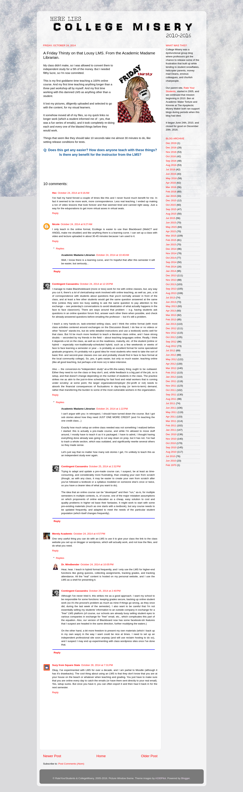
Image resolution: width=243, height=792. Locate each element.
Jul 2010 (170, 456)
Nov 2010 (171, 438)
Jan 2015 (171, 244)
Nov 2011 (171, 385)
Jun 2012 (171, 355)
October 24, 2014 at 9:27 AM (76, 224)
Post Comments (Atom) (71, 763)
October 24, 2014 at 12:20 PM (96, 284)
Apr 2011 (171, 416)
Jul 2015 (170, 218)
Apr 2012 (171, 363)
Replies (60, 248)
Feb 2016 (171, 191)
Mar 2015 (171, 235)
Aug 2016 (171, 165)
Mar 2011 (171, 421)
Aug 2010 (171, 451)
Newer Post (52, 756)
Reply (55, 213)
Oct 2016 (171, 156)
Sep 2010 (171, 447)
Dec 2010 (171, 434)
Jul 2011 (170, 403)
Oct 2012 (171, 337)
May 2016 (171, 178)
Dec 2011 (171, 381)
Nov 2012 (171, 332)
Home (101, 756)
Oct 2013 (171, 284)
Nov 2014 (171, 253)
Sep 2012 (171, 341)
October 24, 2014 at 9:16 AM (73, 193)
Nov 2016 (171, 152)
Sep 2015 (171, 209)
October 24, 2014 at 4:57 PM (89, 533)
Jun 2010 (171, 460)
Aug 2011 (171, 399)
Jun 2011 (171, 407)
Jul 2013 (170, 297)
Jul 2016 (170, 169)
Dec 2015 (171, 200)
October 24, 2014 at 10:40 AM (112, 255)
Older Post (149, 756)
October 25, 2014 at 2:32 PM (104, 466)
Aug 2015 (171, 213)
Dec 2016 (171, 147)
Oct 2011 (171, 390)
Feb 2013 (171, 319)
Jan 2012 (171, 376)
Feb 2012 (171, 372)
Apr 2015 (171, 231)
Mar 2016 (171, 187)
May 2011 (171, 412)
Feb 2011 (171, 425)
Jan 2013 (171, 324)
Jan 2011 (171, 430)
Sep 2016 (171, 160)
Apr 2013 (171, 310)
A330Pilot (160, 778)
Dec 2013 (171, 275)
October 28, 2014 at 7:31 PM (97, 665)
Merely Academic (62, 533)
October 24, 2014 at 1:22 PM (112, 408)
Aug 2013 (171, 293)
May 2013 (171, 306)
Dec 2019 (171, 143)
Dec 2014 (171, 249)
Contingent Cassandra (65, 284)
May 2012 (171, 359)
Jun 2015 (171, 222)
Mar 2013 (171, 315)
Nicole (56, 224)
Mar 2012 (171, 368)
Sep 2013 (171, 288)
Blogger (185, 778)
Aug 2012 (171, 346)
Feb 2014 (171, 266)
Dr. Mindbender (70, 564)
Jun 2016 (171, 174)
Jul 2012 (170, 350)
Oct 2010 (171, 443)
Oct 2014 (171, 257)
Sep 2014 (171, 262)
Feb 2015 (171, 240)
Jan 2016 (171, 196)
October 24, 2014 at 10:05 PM (96, 564)
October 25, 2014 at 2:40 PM (104, 590)
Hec (54, 193)
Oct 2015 (171, 204)
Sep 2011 (171, 394)
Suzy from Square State (66, 665)
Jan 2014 (171, 271)
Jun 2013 (171, 302)
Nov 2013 (171, 279)
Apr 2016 (171, 182)
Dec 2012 (171, 328)
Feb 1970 (171, 465)
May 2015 (171, 227)
